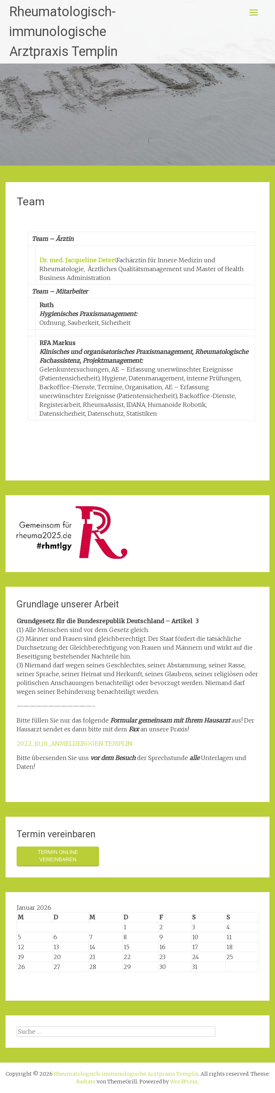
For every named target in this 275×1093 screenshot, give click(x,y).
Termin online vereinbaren (58, 855)
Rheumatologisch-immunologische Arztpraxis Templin (63, 31)
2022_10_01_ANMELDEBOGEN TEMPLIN (74, 743)
